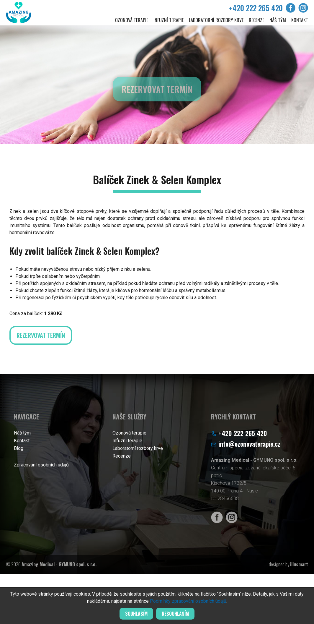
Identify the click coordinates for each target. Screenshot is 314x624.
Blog (18, 448)
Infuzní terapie (168, 20)
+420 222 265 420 (256, 8)
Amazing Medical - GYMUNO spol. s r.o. (59, 564)
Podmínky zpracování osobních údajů (188, 601)
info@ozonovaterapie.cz (249, 443)
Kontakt (299, 20)
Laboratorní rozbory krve (216, 20)
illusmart (299, 564)
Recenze (256, 20)
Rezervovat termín (157, 92)
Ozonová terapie (131, 20)
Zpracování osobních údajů (41, 465)
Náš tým (277, 20)
